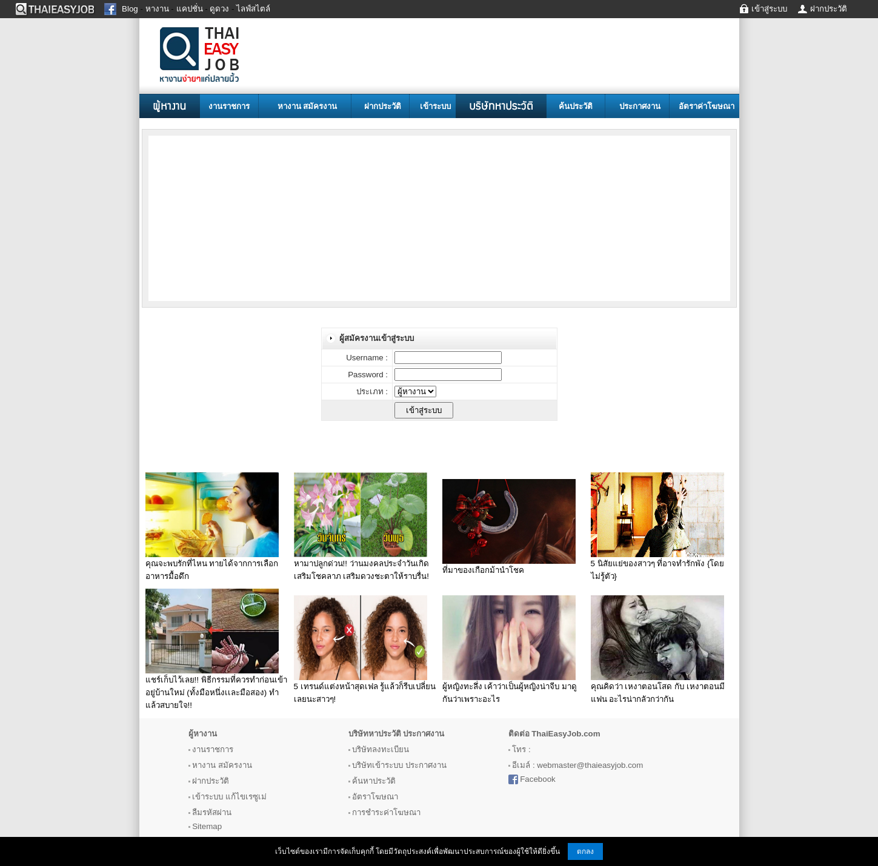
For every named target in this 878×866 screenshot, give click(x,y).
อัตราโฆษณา (375, 796)
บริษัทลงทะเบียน (380, 749)
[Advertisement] (245, 217)
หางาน (204, 765)
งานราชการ (229, 106)
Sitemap (207, 826)
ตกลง (585, 851)
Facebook (538, 779)
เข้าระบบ (435, 106)
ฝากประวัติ (382, 106)
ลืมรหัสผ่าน (211, 812)
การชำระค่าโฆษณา (386, 812)
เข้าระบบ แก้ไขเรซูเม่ (229, 796)
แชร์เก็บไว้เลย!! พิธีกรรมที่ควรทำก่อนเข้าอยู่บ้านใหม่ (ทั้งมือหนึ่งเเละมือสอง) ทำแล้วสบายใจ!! (216, 692)
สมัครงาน (235, 765)
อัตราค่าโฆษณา (706, 106)
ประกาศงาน (639, 106)
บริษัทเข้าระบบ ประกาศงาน (399, 765)
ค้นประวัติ (576, 106)
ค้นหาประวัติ (374, 780)
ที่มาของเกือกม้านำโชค (483, 570)
